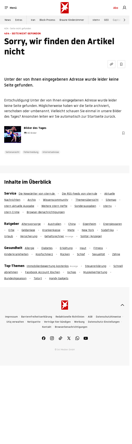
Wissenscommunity (55, 199)
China (72, 224)
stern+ (96, 19)
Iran (33, 19)
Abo (115, 8)
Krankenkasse (51, 230)
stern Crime (11, 212)
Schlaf (81, 254)
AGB (90, 316)
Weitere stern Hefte (54, 206)
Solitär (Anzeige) (91, 236)
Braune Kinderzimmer (71, 19)
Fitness (98, 248)
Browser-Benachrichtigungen (46, 212)
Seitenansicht (12, 152)
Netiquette (33, 321)
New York (88, 230)
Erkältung (66, 248)
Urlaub (8, 236)
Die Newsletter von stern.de (37, 193)
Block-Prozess (47, 19)
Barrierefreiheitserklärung (36, 316)
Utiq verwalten (15, 321)
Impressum (11, 316)
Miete (71, 230)
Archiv (32, 199)
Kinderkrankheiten (16, 254)
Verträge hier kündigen (57, 321)
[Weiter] (124, 20)
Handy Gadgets (58, 278)
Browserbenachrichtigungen (71, 326)
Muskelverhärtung (95, 272)
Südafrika (107, 230)
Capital (117, 19)
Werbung (79, 321)
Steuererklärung (95, 266)
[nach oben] (122, 305)
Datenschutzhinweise (108, 316)
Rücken (65, 254)
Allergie (29, 248)
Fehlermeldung (31, 152)
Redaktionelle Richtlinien (70, 316)
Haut (83, 248)
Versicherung (28, 236)
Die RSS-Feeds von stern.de (79, 193)
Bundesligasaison (15, 278)
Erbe (11, 230)
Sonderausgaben (85, 206)
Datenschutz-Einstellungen (104, 321)
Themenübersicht (87, 199)
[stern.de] (65, 7)
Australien (54, 224)
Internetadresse (51, 152)
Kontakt (46, 326)
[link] (124, 7)
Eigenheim (89, 224)
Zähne (116, 254)
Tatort (38, 278)
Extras (18, 19)
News (8, 19)
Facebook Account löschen (42, 272)
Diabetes (47, 248)
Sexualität (98, 254)
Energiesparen (112, 224)
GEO (106, 19)
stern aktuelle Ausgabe (19, 206)
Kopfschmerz (44, 254)
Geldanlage (28, 230)
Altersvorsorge (31, 224)
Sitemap (111, 199)
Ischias (71, 272)
